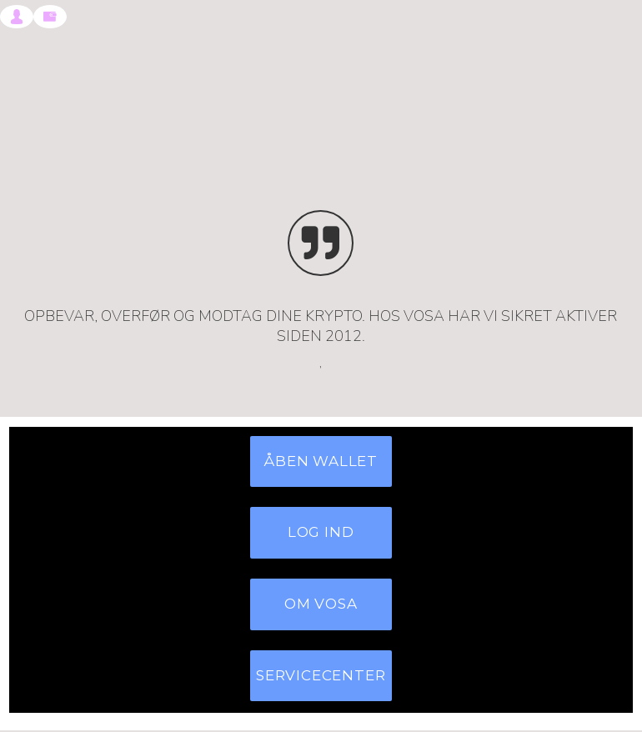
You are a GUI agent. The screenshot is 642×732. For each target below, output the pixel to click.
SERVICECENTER (320, 676)
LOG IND (321, 533)
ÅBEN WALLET (320, 462)
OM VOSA (321, 604)
